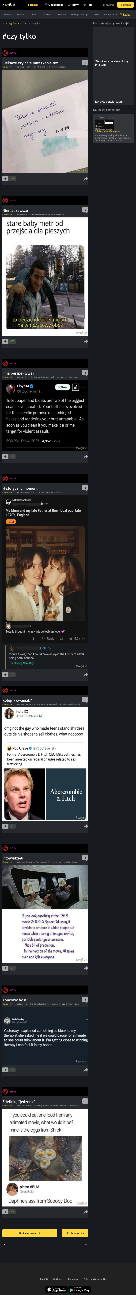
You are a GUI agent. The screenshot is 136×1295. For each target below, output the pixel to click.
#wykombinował (53, 377)
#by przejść (50, 214)
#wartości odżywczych (69, 1106)
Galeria (32, 14)
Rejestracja (125, 5)
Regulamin (73, 1279)
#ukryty (20, 1004)
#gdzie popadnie (24, 67)
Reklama (57, 1279)
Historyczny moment (20, 488)
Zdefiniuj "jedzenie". (19, 1102)
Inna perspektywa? (18, 373)
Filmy (75, 4)
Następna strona (29, 1233)
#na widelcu (54, 704)
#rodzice (20, 492)
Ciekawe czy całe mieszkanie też (30, 63)
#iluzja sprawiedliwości (70, 704)
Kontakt (44, 1279)
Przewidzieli (12, 858)
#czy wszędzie (60, 67)
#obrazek (21, 1106)
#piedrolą (60, 214)
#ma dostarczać (52, 1106)
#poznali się (56, 492)
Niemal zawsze (15, 210)
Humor (20, 14)
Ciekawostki (47, 14)
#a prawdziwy (55, 1004)
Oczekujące (55, 4)
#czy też (51, 862)
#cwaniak (21, 704)
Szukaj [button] (127, 14)
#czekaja (21, 214)
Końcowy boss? (15, 1000)
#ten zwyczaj (41, 862)
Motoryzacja (110, 14)
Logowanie (108, 5)
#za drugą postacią (70, 1004)
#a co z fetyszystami (69, 377)
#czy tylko (36, 67)
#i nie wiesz (40, 214)
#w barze (46, 492)
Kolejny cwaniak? (17, 700)
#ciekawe (21, 862)
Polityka (62, 14)
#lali (51, 67)
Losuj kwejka (75, 1233)
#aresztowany (32, 704)
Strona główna (10, 23)
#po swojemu (39, 377)
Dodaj (34, 4)
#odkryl (20, 377)
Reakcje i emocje (79, 14)
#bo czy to (40, 1106)
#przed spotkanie (41, 1004)
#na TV (45, 67)
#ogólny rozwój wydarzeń (66, 862)
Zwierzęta (7, 14)
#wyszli (28, 492)
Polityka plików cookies (95, 1279)
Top (89, 4)
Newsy (96, 14)
